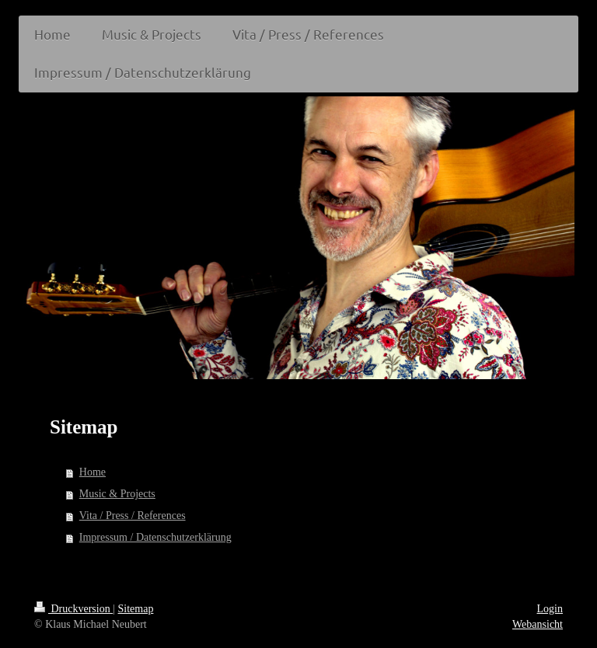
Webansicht (537, 624)
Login (550, 609)
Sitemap (136, 609)
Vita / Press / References (132, 515)
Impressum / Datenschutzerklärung (155, 537)
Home (92, 472)
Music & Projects (117, 494)
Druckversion (73, 609)
